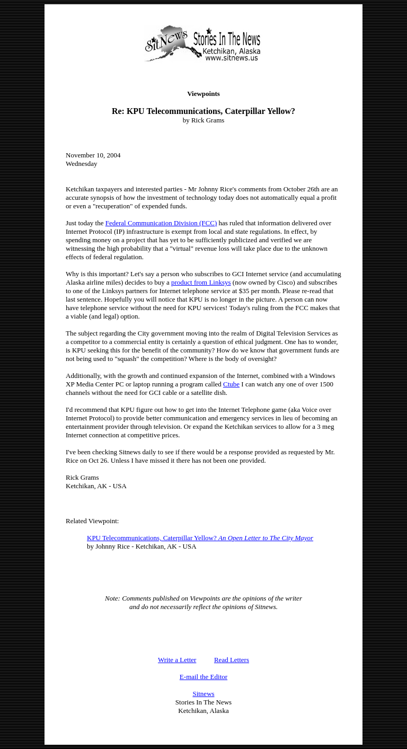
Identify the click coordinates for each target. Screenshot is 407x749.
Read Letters (231, 660)
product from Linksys (201, 282)
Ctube (231, 384)
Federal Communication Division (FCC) (161, 223)
